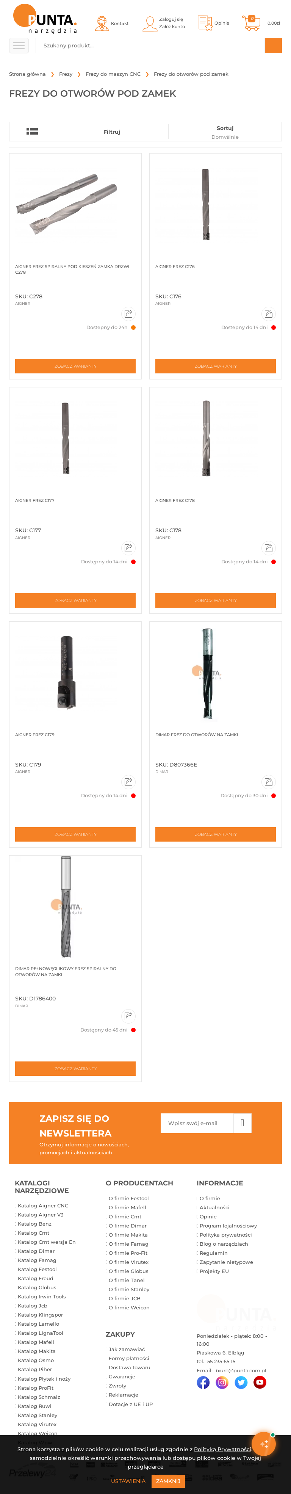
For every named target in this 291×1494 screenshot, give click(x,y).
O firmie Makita (128, 1235)
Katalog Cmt (33, 1233)
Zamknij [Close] (168, 1481)
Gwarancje (122, 1376)
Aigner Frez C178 (175, 500)
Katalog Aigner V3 (40, 1215)
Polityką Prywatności (222, 1449)
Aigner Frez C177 (35, 500)
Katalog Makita (37, 1351)
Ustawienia (128, 1481)
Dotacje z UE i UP (131, 1404)
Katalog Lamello (38, 1324)
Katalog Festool (37, 1269)
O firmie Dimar (128, 1226)
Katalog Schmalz (39, 1397)
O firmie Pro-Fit (128, 1253)
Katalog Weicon (38, 1433)
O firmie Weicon (129, 1307)
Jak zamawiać (127, 1349)
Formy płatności (129, 1358)
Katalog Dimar (36, 1251)
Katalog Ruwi (35, 1406)
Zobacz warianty (76, 366)
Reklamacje (123, 1395)
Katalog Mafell (36, 1342)
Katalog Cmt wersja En (47, 1242)
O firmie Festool (129, 1198)
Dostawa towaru (129, 1367)
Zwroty (117, 1386)
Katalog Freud (35, 1278)
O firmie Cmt (125, 1216)
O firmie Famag (129, 1244)
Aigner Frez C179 (35, 734)
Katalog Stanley (37, 1415)
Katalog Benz (35, 1224)
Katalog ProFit (35, 1388)
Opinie (208, 1216)
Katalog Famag (37, 1260)
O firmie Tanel (127, 1280)
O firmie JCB (125, 1298)
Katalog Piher (35, 1369)
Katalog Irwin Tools (42, 1296)
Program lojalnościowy (228, 1226)
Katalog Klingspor (40, 1315)
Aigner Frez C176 (175, 266)
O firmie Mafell (127, 1207)
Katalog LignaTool (40, 1333)
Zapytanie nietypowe (226, 1262)
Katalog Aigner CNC (43, 1205)
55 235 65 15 (220, 1361)
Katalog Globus (37, 1287)
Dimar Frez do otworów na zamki (196, 734)
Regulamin (214, 1253)
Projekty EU (214, 1271)
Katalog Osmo (36, 1360)
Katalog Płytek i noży (44, 1379)
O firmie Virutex (129, 1262)
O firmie (210, 1198)
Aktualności (215, 1207)
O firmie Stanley (129, 1289)
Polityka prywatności (226, 1235)
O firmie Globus (129, 1271)
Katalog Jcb (32, 1306)
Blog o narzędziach (224, 1244)
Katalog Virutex (37, 1424)
